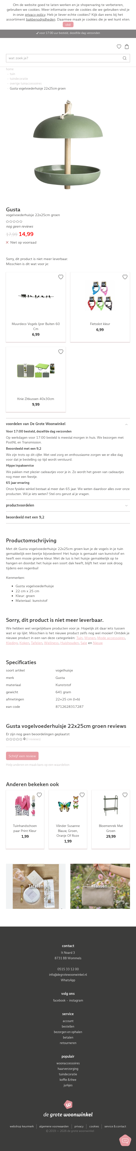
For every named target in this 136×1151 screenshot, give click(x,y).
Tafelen (36, 643)
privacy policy (35, 14)
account (68, 1021)
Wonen (90, 638)
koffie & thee (68, 1080)
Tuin (79, 638)
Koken (24, 643)
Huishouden (69, 643)
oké (68, 24)
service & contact (115, 1126)
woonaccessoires (68, 1063)
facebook (59, 1000)
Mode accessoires (111, 638)
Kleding (12, 643)
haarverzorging (68, 1069)
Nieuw (98, 643)
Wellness (51, 643)
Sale (83, 643)
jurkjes (68, 1085)
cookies (94, 1126)
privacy (79, 1126)
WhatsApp (68, 980)
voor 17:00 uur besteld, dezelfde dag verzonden (69, 33)
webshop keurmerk (22, 1126)
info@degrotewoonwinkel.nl (68, 974)
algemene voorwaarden (54, 1126)
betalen (68, 1037)
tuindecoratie (68, 1074)
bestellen (68, 1026)
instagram (76, 1000)
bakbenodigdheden (40, 19)
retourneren (68, 1043)
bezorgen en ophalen (68, 1032)
